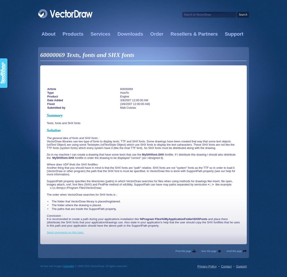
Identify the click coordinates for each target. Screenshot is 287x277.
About (49, 34)
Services (101, 34)
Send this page (234, 251)
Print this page (183, 251)
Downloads (130, 34)
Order (156, 34)
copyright (68, 266)
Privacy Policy (207, 266)
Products (73, 34)
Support (234, 34)
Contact (226, 266)
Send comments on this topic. (65, 232)
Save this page (208, 251)
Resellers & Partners (194, 34)
